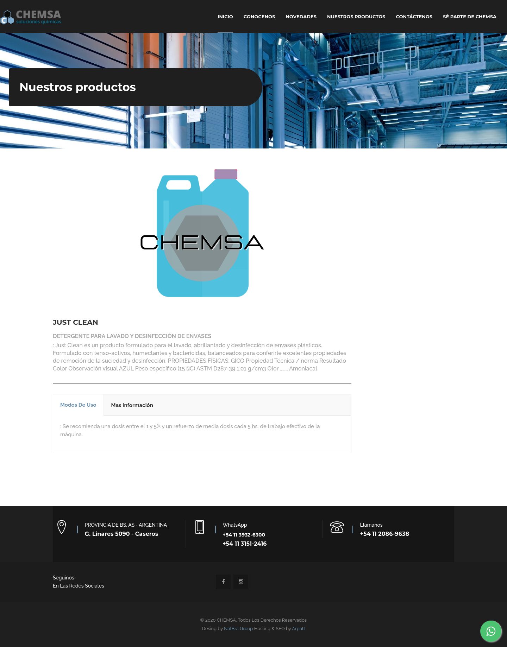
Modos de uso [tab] (78, 405)
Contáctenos (414, 16)
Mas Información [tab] (132, 405)
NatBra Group (238, 628)
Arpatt (298, 628)
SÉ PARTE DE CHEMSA (469, 16)
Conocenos (259, 16)
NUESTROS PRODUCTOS (356, 16)
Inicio (225, 16)
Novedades (301, 16)
